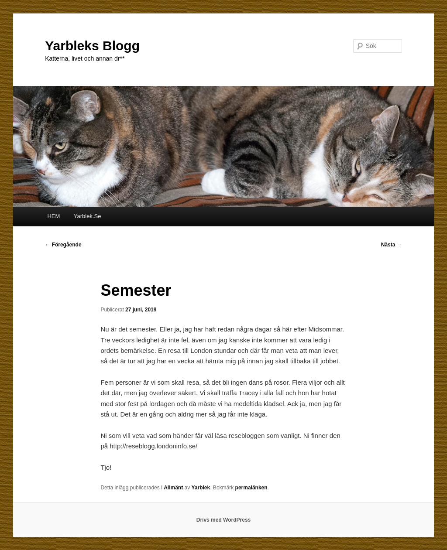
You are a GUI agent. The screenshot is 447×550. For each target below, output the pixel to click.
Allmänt (173, 488)
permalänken (251, 488)
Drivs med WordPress (223, 520)
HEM (53, 216)
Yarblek (201, 488)
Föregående (63, 245)
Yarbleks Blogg (92, 45)
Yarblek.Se (87, 216)
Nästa (391, 245)
